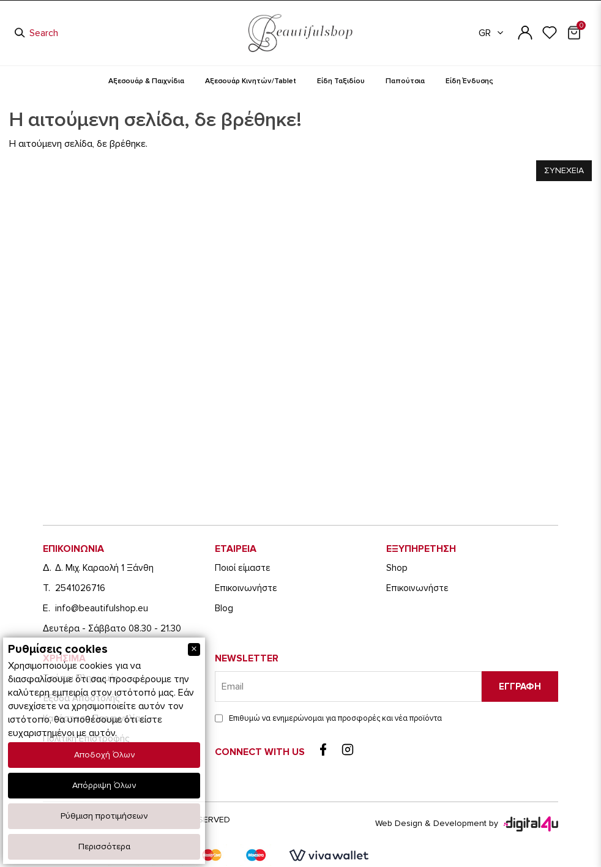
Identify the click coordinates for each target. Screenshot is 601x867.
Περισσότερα (104, 846)
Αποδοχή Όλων (104, 755)
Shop (397, 567)
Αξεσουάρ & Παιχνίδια (146, 81)
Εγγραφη (520, 686)
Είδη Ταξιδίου (341, 81)
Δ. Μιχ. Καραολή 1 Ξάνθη (104, 567)
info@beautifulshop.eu (101, 608)
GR (492, 33)
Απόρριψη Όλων (104, 785)
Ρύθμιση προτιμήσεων (104, 816)
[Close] (194, 649)
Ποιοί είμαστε (243, 567)
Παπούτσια (405, 81)
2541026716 (80, 588)
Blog (224, 608)
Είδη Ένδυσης (469, 81)
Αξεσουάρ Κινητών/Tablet (250, 81)
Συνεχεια (564, 170)
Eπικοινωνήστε (246, 588)
